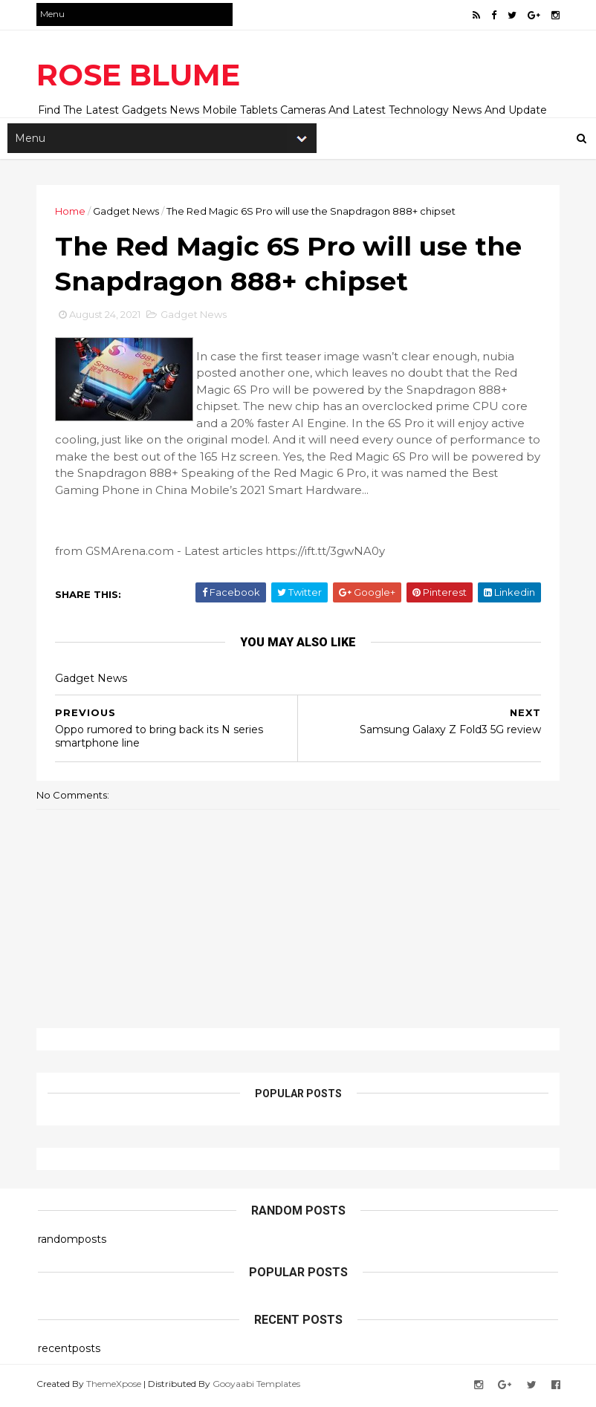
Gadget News (127, 212)
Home (71, 212)
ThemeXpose (115, 1386)
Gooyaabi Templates (258, 1386)
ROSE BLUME (140, 74)
